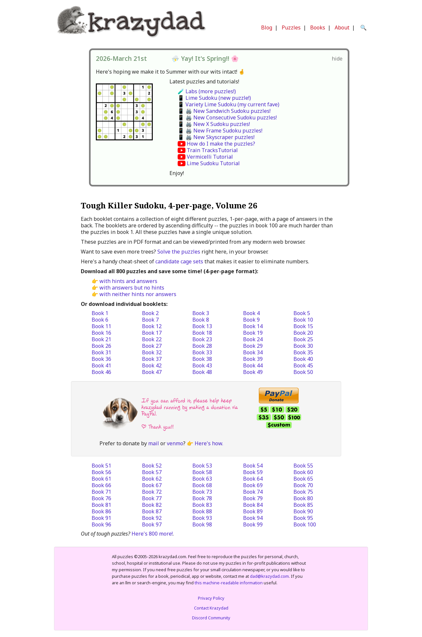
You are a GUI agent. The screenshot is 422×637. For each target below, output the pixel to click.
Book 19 (253, 332)
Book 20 (303, 332)
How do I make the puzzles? (221, 143)
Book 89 (253, 511)
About (342, 27)
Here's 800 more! (152, 533)
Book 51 (101, 465)
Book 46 (101, 372)
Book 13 (202, 326)
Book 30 (303, 345)
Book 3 (200, 313)
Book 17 (152, 332)
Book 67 (152, 485)
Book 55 (303, 465)
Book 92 (152, 518)
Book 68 (202, 485)
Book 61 (101, 478)
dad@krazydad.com (269, 576)
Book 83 (202, 504)
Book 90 (303, 511)
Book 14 (253, 326)
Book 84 (253, 504)
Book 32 (152, 352)
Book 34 (253, 352)
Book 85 (303, 504)
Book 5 (301, 313)
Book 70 (303, 485)
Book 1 (100, 313)
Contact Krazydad (211, 608)
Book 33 (202, 352)
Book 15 (303, 326)
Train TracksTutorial (212, 150)
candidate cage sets (179, 261)
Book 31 (101, 352)
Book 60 (303, 472)
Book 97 (152, 524)
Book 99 (253, 524)
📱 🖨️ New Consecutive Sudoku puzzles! (227, 117)
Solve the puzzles (178, 251)
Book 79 (253, 498)
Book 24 (253, 339)
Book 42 (152, 365)
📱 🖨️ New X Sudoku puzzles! (214, 124)
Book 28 (202, 345)
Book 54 (253, 465)
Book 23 (202, 339)
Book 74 (253, 491)
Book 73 (202, 491)
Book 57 (152, 472)
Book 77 (152, 498)
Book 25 (303, 339)
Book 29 (253, 345)
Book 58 (202, 472)
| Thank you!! (157, 426)
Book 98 (202, 524)
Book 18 (202, 332)
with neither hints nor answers (137, 294)
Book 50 (303, 372)
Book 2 (150, 313)
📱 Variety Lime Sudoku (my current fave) (228, 104)
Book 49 (253, 372)
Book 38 (202, 359)
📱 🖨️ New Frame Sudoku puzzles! (220, 130)
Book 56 (101, 472)
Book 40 (303, 359)
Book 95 (303, 518)
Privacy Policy (211, 598)
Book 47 (152, 372)
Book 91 (101, 518)
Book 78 (202, 498)
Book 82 (152, 504)
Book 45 (303, 365)
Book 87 (152, 511)
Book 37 (152, 359)
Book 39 (253, 359)
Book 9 (251, 319)
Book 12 (152, 326)
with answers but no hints (131, 287)
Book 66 (101, 485)
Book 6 (100, 319)
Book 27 (152, 345)
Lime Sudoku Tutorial (213, 163)
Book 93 (202, 518)
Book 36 (101, 359)
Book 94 (253, 518)
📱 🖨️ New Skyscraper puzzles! (216, 137)
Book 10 (303, 319)
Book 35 (303, 352)
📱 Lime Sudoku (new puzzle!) (214, 97)
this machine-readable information (229, 583)
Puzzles (291, 27)
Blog (266, 27)
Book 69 (253, 485)
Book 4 (251, 313)
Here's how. (209, 443)
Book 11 (101, 326)
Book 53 (202, 465)
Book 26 (101, 345)
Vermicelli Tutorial (210, 156)
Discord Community (211, 618)
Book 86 (101, 511)
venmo (175, 443)
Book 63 (202, 478)
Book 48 (202, 372)
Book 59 (253, 472)
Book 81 (101, 504)
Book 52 (152, 465)
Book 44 (253, 365)
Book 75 (303, 491)
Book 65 (303, 478)
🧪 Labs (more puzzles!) (207, 91)
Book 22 (152, 339)
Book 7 (150, 319)
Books (317, 27)
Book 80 (303, 498)
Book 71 (101, 491)
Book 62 (152, 478)
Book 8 (200, 319)
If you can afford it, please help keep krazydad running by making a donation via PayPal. (189, 407)
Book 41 (101, 365)
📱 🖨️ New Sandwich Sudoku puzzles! (224, 111)
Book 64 (253, 478)
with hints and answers (128, 281)
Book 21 (101, 339)
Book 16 (101, 332)
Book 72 (152, 491)
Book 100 (304, 524)
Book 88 (202, 511)
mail (153, 443)
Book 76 (101, 498)
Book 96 (101, 524)
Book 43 (202, 365)
